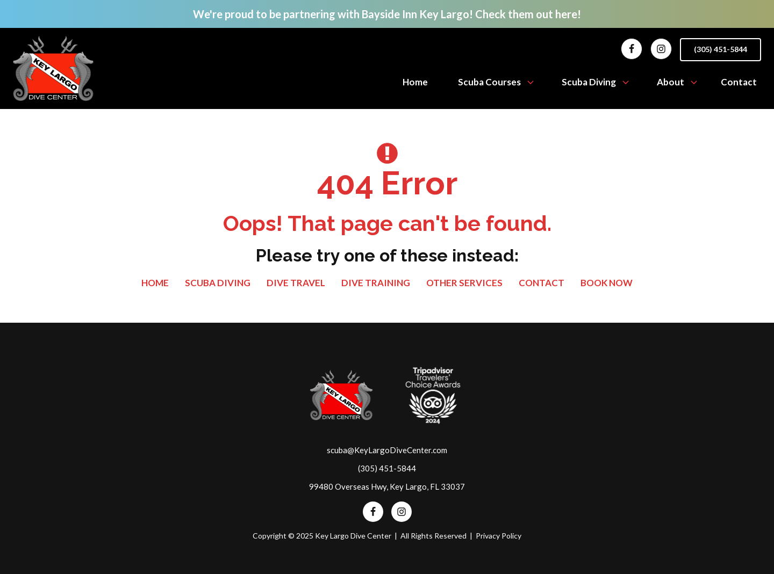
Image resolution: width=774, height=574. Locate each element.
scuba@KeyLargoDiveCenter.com (387, 450)
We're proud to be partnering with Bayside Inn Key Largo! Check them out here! (387, 14)
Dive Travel (296, 282)
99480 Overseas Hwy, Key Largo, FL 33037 (387, 486)
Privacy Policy (498, 535)
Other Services (464, 282)
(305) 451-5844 (720, 49)
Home (415, 82)
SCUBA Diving (217, 282)
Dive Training (375, 282)
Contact (739, 82)
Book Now (606, 282)
